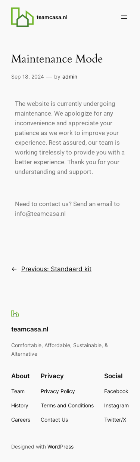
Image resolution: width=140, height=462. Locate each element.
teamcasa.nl (52, 17)
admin (69, 76)
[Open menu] (124, 17)
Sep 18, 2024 (27, 76)
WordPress (60, 446)
